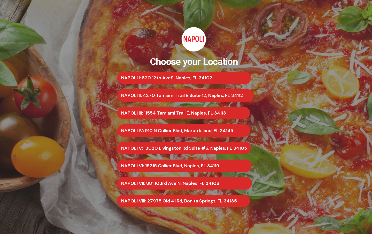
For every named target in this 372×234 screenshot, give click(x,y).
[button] (184, 78)
